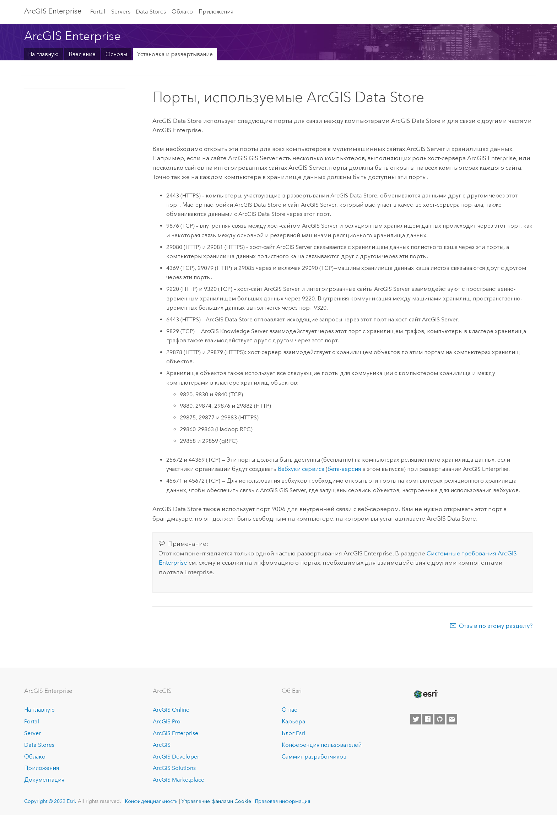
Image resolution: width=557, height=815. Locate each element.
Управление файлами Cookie (216, 801)
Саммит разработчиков (314, 756)
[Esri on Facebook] (427, 719)
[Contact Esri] (452, 719)
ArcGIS (162, 744)
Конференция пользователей (322, 744)
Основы (116, 54)
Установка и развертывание (175, 54)
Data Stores (151, 11)
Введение (82, 54)
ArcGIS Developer (176, 756)
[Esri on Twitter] (415, 719)
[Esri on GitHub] (439, 719)
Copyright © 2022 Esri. (50, 801)
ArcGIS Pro (166, 721)
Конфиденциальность (151, 801)
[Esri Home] (425, 694)
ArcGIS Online (171, 709)
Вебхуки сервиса (301, 469)
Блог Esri (293, 733)
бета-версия (344, 469)
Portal (97, 11)
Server (32, 733)
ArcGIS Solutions (174, 768)
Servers (120, 11)
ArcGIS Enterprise (52, 11)
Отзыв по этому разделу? (495, 625)
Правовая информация (282, 801)
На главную (43, 54)
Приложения (216, 11)
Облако (182, 11)
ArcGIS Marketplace (178, 779)
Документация (44, 779)
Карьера (293, 721)
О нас (289, 709)
